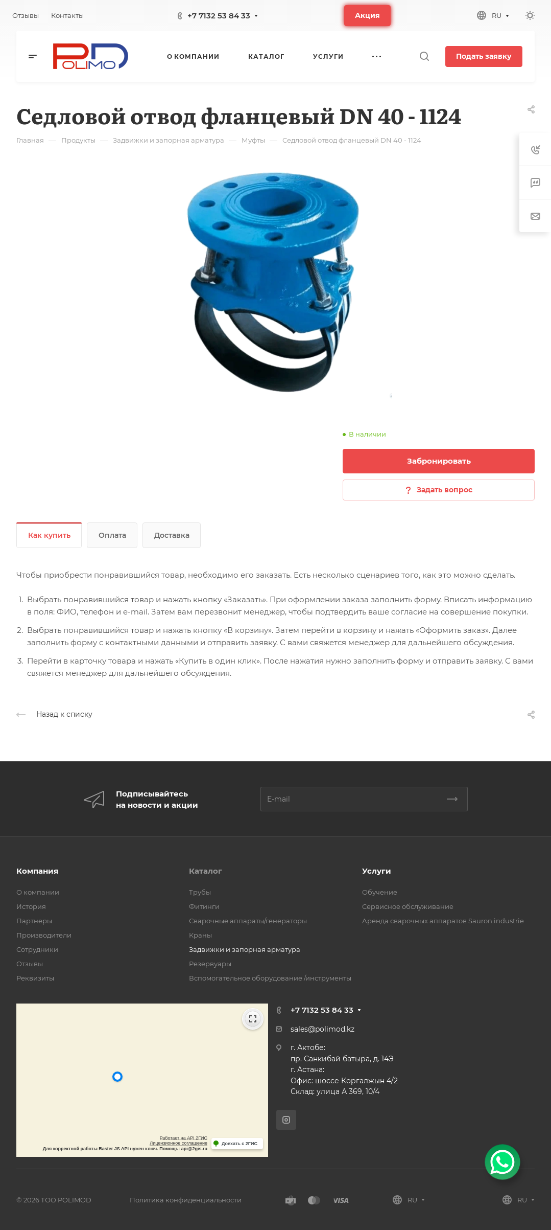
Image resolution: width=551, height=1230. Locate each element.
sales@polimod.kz (322, 1029)
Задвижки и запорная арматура (244, 949)
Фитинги (204, 906)
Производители (43, 935)
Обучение (379, 892)
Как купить (49, 535)
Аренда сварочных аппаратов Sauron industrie (443, 921)
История (31, 906)
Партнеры (34, 921)
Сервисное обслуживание (407, 906)
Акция (367, 15)
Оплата (112, 535)
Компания (37, 871)
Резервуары (210, 964)
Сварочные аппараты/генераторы (248, 921)
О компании (37, 892)
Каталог (205, 871)
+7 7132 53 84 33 (218, 15)
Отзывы (29, 964)
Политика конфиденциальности (186, 1200)
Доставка (171, 535)
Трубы (200, 892)
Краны (200, 935)
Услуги (376, 871)
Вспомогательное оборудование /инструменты (270, 978)
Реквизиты (35, 978)
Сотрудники (37, 949)
